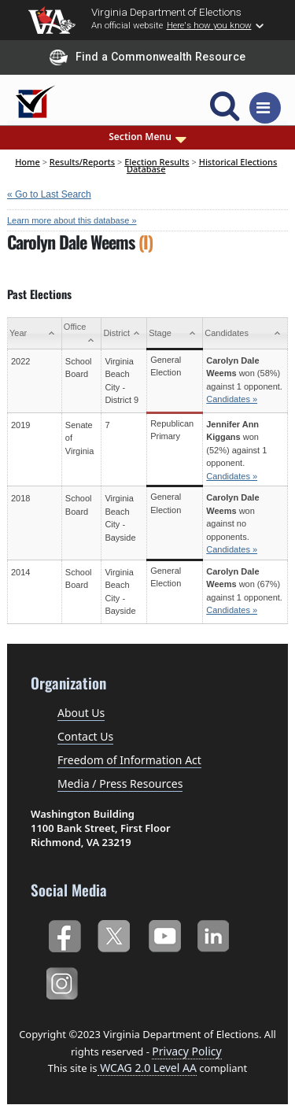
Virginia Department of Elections (166, 12)
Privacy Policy (186, 1051)
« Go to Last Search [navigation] (49, 194)
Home (27, 162)
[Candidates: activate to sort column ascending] (245, 333)
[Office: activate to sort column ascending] (81, 333)
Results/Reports (82, 162)
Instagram (64, 981)
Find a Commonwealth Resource (147, 57)
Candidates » (231, 399)
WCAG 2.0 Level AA (147, 1067)
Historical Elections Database (202, 165)
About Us (81, 712)
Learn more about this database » (72, 220)
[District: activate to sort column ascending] (124, 333)
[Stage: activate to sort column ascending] (175, 333)
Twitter (113, 933)
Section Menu (147, 137)
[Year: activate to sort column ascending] (35, 333)
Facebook (64, 933)
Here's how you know (209, 25)
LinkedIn (213, 933)
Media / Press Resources (120, 783)
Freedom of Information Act (129, 759)
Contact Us (85, 736)
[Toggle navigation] (265, 108)
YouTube (164, 933)
